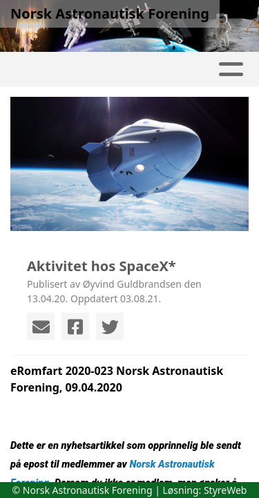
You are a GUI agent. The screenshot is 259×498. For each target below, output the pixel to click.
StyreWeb (225, 490)
